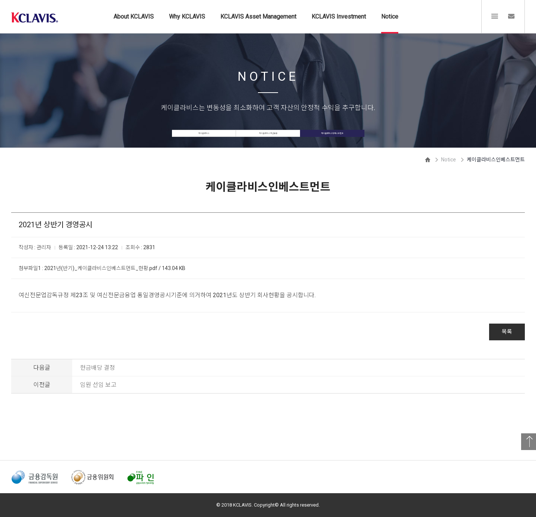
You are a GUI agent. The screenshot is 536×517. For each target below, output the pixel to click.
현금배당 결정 (97, 367)
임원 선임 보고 (98, 384)
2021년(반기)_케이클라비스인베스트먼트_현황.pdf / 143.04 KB (114, 268)
